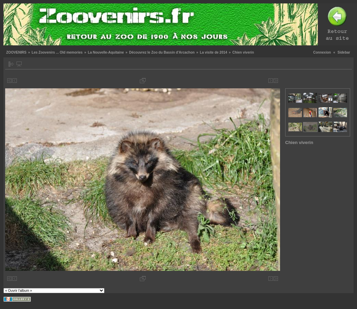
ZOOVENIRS (16, 52)
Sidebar (343, 52)
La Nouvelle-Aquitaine (106, 52)
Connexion (322, 52)
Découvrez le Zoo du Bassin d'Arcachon (162, 52)
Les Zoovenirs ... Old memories (57, 52)
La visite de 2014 (213, 52)
